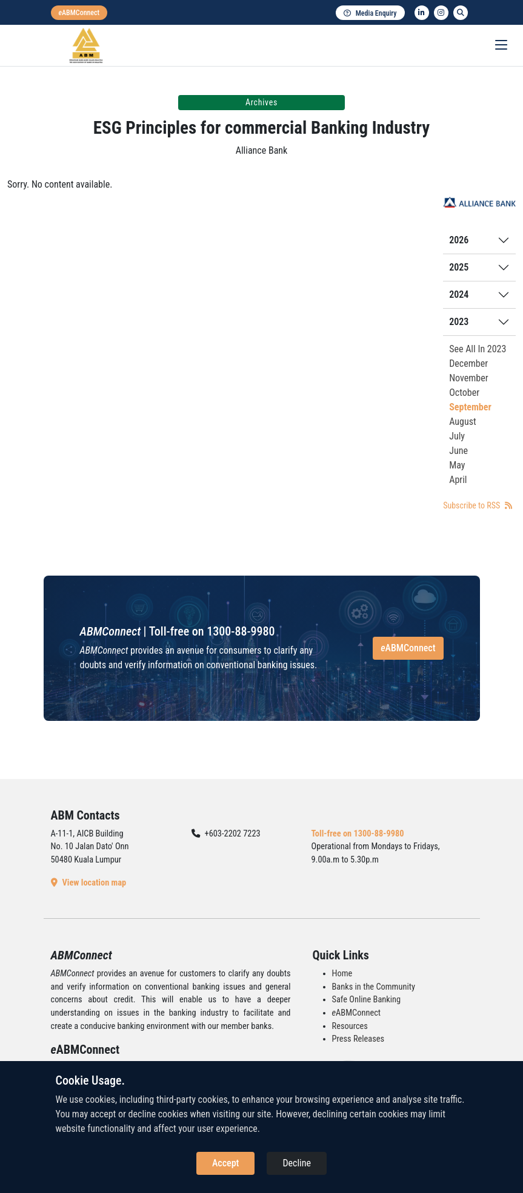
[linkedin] (422, 12)
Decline (296, 1163)
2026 (458, 240)
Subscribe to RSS (477, 505)
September (470, 407)
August (462, 421)
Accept (225, 1163)
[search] (460, 12)
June (458, 450)
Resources (350, 1026)
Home (342, 973)
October (464, 392)
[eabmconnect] (79, 12)
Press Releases (358, 1039)
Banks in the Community (373, 987)
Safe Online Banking (366, 999)
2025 (458, 267)
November (468, 378)
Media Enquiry (370, 13)
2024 (458, 294)
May (457, 465)
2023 (458, 321)
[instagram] (441, 12)
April (458, 479)
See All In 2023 (477, 349)
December (468, 363)
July (457, 436)
